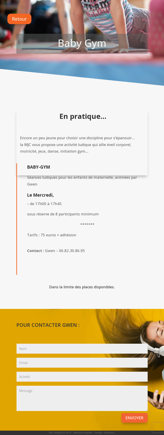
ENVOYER (134, 417)
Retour (19, 19)
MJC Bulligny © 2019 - (61, 432)
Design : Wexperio (105, 432)
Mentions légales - (84, 432)
